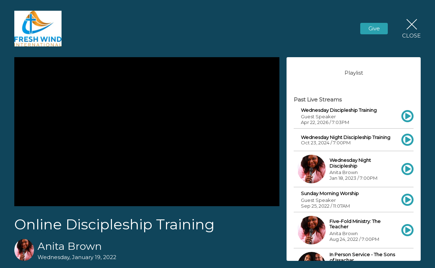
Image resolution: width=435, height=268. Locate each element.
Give (374, 28)
